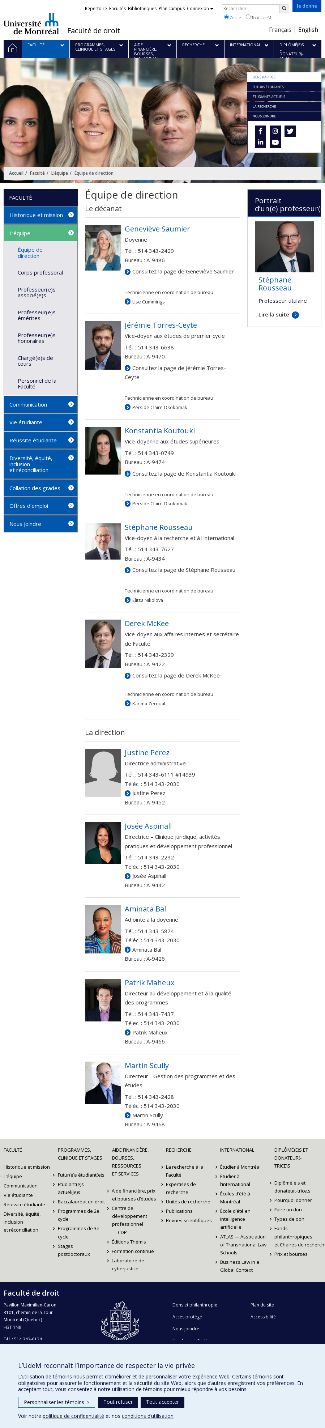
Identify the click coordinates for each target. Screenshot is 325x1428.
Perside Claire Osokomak (159, 407)
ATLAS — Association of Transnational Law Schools (243, 1244)
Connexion (200, 8)
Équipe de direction (30, 252)
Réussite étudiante (33, 440)
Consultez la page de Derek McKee (176, 675)
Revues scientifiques (189, 1220)
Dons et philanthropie (194, 1305)
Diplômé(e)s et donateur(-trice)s (291, 1158)
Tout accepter (162, 1401)
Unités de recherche (188, 1201)
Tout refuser (118, 1401)
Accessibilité (263, 1317)
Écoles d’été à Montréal (235, 1197)
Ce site (232, 17)
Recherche (179, 1150)
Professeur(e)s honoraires (37, 338)
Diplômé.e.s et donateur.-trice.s (292, 1187)
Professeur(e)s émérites (37, 315)
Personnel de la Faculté (37, 383)
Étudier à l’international (235, 1180)
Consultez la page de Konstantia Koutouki (184, 473)
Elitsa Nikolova (147, 600)
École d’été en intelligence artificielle (235, 1219)
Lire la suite (273, 314)
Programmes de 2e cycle (78, 1215)
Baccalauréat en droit (81, 1201)
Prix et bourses (291, 1254)
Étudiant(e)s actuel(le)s (71, 1188)
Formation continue (133, 1251)
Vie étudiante (25, 422)
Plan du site (262, 1305)
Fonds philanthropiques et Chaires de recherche (297, 1236)
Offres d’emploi (28, 505)
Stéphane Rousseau (275, 284)
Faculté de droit (93, 30)
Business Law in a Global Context (239, 1266)
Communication (28, 404)
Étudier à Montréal (240, 1167)
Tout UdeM (258, 17)
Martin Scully (147, 1115)
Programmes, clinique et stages (80, 1154)
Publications (179, 1211)
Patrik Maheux (150, 1032)
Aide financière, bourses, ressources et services (130, 1162)
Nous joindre (25, 523)
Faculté (37, 173)
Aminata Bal (146, 949)
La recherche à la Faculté (185, 1171)
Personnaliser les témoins (56, 1402)
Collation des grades (34, 488)
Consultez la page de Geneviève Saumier (183, 271)
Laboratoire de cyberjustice (128, 1264)
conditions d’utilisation (148, 1415)
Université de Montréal (31, 23)
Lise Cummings (148, 301)
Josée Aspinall (149, 875)
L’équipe (59, 173)
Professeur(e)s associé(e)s (37, 292)
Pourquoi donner (293, 1200)
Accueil (16, 173)
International (237, 1150)
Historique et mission (36, 214)
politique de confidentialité (73, 1415)
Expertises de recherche (181, 1188)
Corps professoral (40, 272)
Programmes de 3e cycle (78, 1232)
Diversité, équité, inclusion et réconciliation (30, 463)
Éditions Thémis (129, 1241)
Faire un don (288, 1209)
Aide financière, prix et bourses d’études (134, 1194)
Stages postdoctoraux (74, 1250)
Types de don (289, 1219)
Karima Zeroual (148, 703)
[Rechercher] (284, 8)
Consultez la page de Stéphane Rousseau (183, 569)
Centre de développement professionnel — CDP (129, 1220)
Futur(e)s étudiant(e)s (81, 1175)
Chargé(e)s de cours (35, 360)
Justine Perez (149, 792)
